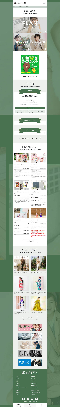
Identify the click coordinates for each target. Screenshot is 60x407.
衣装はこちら (38, 42)
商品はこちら (21, 42)
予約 (41, 405)
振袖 (17, 381)
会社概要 (17, 392)
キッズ (17, 378)
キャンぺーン (33, 378)
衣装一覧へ (30, 318)
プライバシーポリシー (35, 392)
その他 (17, 383)
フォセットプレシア (35, 390)
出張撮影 (17, 390)
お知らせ (17, 385)
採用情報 (33, 394)
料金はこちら (30, 25)
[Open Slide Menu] (44, 2)
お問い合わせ (33, 385)
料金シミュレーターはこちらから (30, 138)
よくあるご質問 (34, 388)
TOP (14, 6)
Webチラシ (33, 381)
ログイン (30, 405)
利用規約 (17, 394)
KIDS (17, 6)
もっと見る (29, 241)
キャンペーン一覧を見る (29, 76)
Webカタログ (18, 405)
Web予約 (33, 376)
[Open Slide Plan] (45, 123)
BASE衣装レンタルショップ (21, 388)
